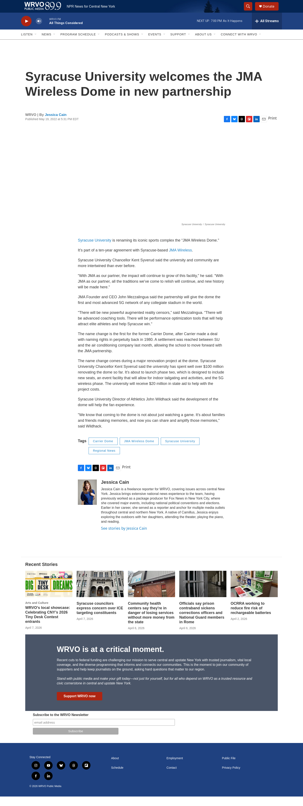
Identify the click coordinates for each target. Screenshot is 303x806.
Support (178, 44)
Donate (271, 11)
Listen (27, 44)
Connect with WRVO (239, 44)
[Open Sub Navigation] (35, 44)
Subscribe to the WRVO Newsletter (61, 724)
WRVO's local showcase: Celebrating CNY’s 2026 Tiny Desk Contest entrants (47, 624)
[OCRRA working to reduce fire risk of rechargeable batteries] (254, 593)
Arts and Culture (36, 612)
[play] (26, 30)
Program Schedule (78, 44)
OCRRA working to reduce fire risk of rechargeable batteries (251, 617)
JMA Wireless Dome (139, 450)
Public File (229, 767)
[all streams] (267, 30)
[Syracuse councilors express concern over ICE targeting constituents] (100, 593)
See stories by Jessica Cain (124, 537)
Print (272, 127)
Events (154, 44)
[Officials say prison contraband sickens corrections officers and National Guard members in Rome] (202, 593)
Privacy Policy (231, 777)
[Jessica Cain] (87, 501)
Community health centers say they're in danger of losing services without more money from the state (151, 622)
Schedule (117, 777)
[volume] (39, 30)
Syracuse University (94, 250)
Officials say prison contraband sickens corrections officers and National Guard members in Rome (201, 622)
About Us (203, 44)
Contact (171, 777)
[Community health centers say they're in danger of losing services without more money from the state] (151, 593)
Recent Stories (41, 573)
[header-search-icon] (250, 11)
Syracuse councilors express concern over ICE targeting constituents (100, 617)
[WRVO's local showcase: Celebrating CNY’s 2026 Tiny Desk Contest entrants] (48, 593)
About (115, 767)
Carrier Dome (103, 450)
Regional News (104, 460)
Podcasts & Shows (122, 44)
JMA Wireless (180, 260)
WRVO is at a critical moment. (110, 658)
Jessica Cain (55, 124)
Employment (174, 767)
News (46, 44)
